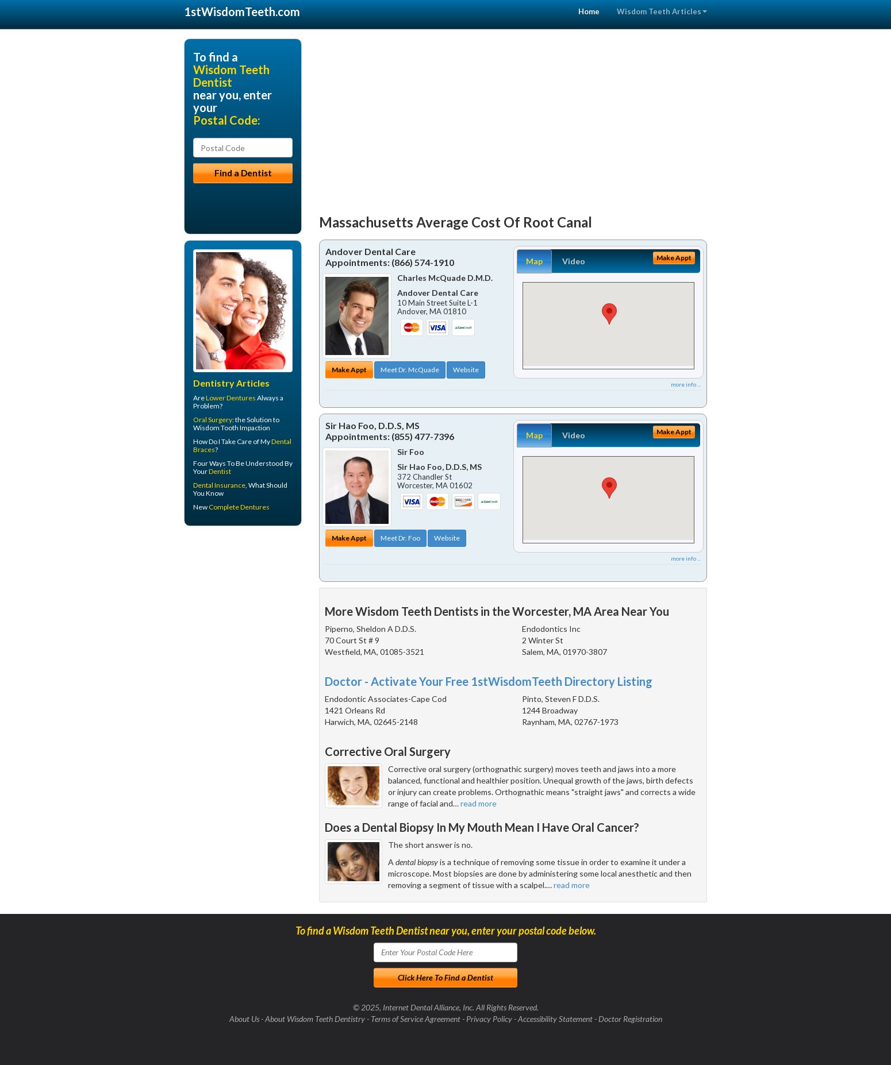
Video (573, 261)
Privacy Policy (489, 1019)
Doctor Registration (630, 1019)
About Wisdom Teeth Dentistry (315, 1019)
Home (589, 11)
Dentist (220, 471)
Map (534, 261)
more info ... (686, 384)
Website (466, 369)
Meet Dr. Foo (400, 538)
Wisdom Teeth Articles (662, 11)
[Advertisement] (513, 118)
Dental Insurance (219, 485)
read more (478, 803)
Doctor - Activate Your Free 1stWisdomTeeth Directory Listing (488, 681)
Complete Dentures (239, 507)
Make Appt (349, 369)
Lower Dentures (231, 397)
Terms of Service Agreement (415, 1019)
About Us (244, 1019)
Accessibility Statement (555, 1019)
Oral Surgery (212, 419)
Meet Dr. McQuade (410, 369)
